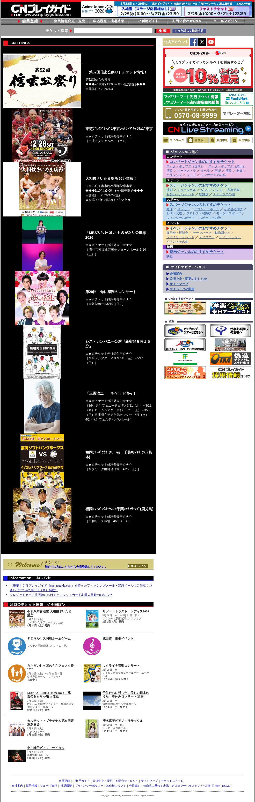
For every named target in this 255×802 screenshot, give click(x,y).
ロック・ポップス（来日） (227, 166)
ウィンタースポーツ (180, 218)
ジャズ (191, 175)
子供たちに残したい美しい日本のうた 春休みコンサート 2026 (126, 694)
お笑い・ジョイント (180, 194)
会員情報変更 (69, 21)
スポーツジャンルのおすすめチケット (200, 205)
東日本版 (220, 140)
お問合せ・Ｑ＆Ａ (126, 780)
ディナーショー (230, 237)
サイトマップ (179, 284)
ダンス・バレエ (211, 190)
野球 (169, 209)
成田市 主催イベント (118, 638)
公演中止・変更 (103, 780)
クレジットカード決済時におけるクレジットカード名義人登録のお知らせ (61, 595)
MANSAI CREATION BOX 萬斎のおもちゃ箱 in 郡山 (49, 694)
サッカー (183, 209)
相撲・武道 (174, 213)
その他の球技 (233, 209)
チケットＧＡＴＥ (172, 780)
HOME (226, 785)
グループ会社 (48, 785)
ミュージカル (186, 190)
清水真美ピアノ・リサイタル (123, 721)
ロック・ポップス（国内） (185, 166)
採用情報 (31, 785)
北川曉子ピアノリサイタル (45, 748)
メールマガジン (225, 21)
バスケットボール (206, 209)
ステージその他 (224, 194)
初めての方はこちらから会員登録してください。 (76, 566)
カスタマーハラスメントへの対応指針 (196, 785)
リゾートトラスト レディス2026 (126, 611)
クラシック (174, 175)
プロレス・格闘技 (199, 213)
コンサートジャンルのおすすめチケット (202, 162)
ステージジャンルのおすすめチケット (200, 185)
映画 (169, 256)
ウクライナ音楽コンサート (121, 666)
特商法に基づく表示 (156, 785)
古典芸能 (233, 190)
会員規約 (134, 785)
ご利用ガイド (147, 21)
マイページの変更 (182, 289)
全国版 (198, 140)
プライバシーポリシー (89, 785)
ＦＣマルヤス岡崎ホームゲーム (49, 638)
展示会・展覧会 (177, 233)
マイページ (175, 140)
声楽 (218, 171)
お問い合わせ (186, 21)
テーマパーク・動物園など (211, 233)
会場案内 (176, 273)
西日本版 (242, 140)
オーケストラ (186, 171)
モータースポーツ (228, 213)
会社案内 (17, 785)
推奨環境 (66, 785)
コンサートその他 (213, 175)
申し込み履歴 (108, 21)
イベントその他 (177, 241)
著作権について (116, 785)
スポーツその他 (210, 218)
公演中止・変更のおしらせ (188, 279)
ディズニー (207, 237)
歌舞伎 (203, 194)
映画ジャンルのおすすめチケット (197, 252)
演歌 (169, 171)
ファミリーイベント (180, 237)
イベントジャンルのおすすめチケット (200, 228)
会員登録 (30, 21)
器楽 (239, 171)
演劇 (169, 190)
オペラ (205, 171)
